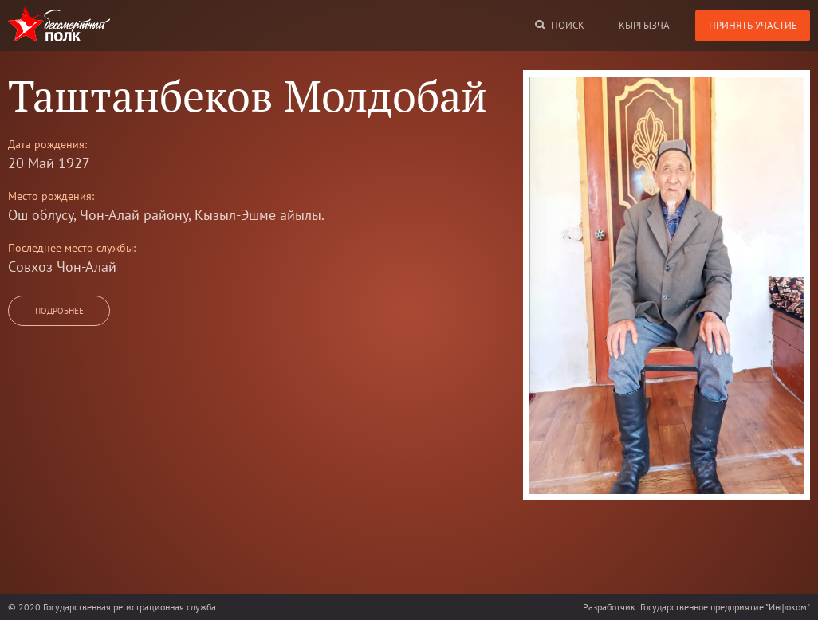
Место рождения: (51, 196)
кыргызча (644, 25)
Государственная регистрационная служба (129, 607)
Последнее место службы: (72, 248)
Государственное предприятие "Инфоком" (725, 607)
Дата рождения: (47, 144)
